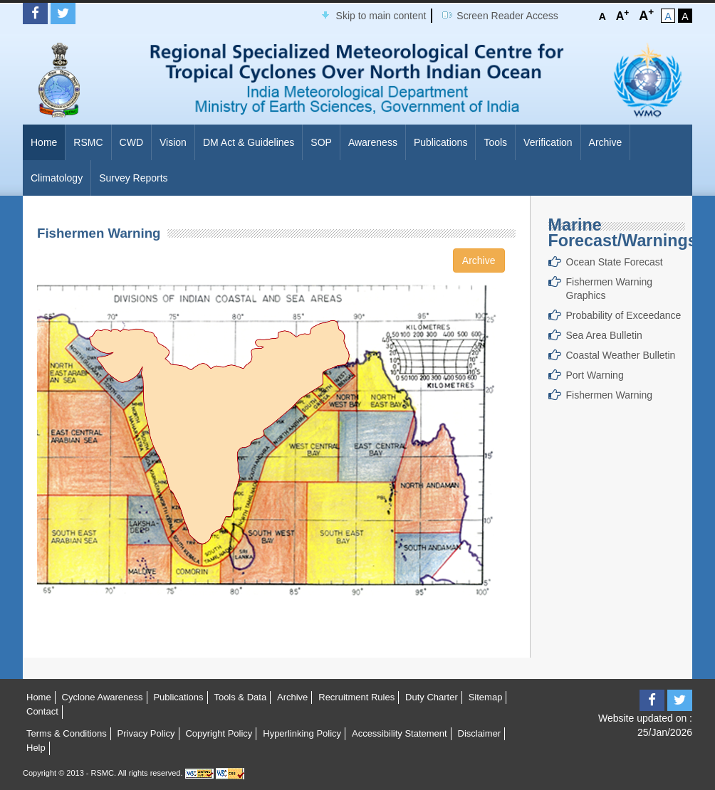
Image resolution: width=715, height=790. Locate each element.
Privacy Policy (146, 733)
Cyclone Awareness (102, 697)
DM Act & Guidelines (248, 142)
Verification (547, 142)
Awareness (372, 142)
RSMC (88, 142)
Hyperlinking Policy (302, 733)
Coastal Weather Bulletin (621, 355)
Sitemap (486, 697)
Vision (173, 142)
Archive (605, 142)
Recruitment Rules (356, 697)
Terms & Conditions (66, 733)
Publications (441, 142)
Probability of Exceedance (624, 315)
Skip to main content (381, 15)
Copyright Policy (218, 733)
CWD (131, 142)
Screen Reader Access (507, 15)
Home (44, 142)
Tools (495, 142)
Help (36, 747)
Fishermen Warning (609, 395)
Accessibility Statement (399, 733)
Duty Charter (431, 697)
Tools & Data (240, 697)
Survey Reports (133, 178)
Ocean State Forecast (614, 262)
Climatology (57, 178)
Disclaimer (479, 733)
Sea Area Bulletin (604, 335)
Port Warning (595, 375)
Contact (42, 711)
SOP (321, 142)
